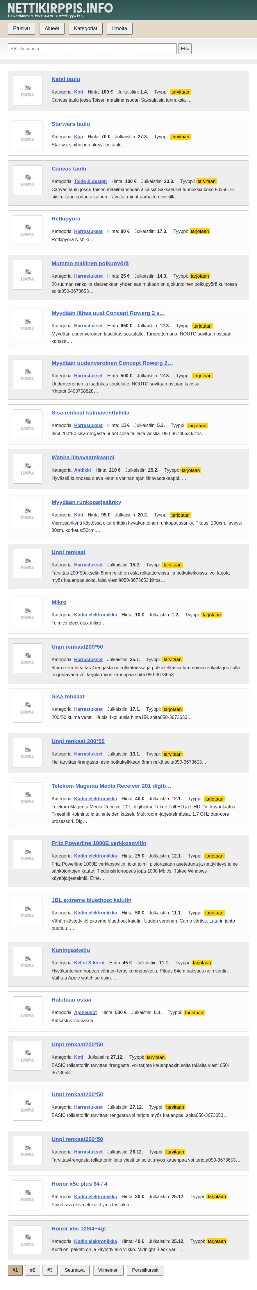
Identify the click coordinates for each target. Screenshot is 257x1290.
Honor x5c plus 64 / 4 (80, 1184)
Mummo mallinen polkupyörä (90, 263)
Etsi (185, 48)
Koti (78, 91)
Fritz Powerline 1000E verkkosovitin (99, 843)
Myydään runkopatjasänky (87, 502)
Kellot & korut (89, 962)
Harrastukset (88, 231)
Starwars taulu (71, 124)
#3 (50, 1270)
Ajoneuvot (85, 1012)
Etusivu (21, 28)
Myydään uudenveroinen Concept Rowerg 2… (112, 363)
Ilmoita (119, 28)
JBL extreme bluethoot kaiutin (92, 900)
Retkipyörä (66, 219)
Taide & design (90, 181)
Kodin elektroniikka (95, 614)
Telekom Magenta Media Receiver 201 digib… (112, 786)
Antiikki (82, 470)
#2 (32, 1270)
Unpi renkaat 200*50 (78, 741)
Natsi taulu (66, 79)
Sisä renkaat (68, 696)
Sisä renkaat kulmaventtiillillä (91, 413)
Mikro (59, 602)
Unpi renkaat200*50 (77, 647)
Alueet (52, 28)
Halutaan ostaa (72, 1000)
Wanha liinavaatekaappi (83, 457)
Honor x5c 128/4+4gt (79, 1229)
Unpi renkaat (68, 552)
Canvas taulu (69, 169)
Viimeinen (108, 1270)
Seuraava (75, 1270)
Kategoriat (85, 28)
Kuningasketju (71, 950)
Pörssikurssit (145, 1270)
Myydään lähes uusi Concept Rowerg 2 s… (108, 313)
